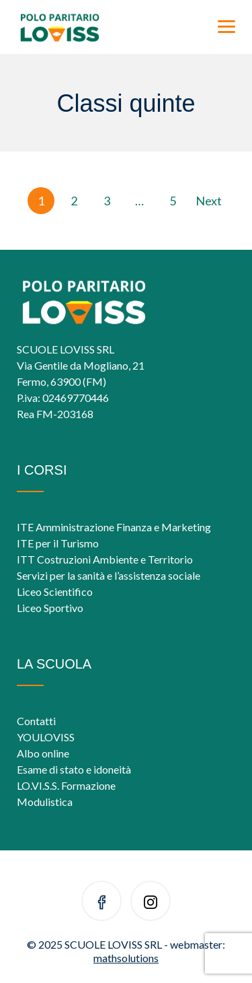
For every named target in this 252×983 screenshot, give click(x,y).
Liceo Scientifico (55, 591)
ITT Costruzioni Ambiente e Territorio (105, 559)
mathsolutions (126, 957)
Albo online (43, 753)
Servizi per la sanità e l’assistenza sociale (108, 575)
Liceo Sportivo (50, 607)
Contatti (36, 720)
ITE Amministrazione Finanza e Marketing (114, 526)
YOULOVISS (46, 737)
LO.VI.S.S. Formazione (66, 785)
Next (209, 200)
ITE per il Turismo (58, 543)
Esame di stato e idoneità (74, 769)
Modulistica (45, 801)
